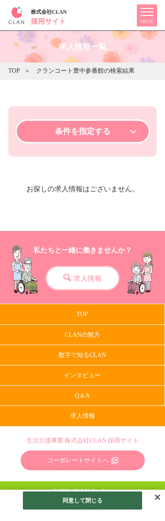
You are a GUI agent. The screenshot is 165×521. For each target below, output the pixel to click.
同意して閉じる (82, 505)
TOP (14, 70)
